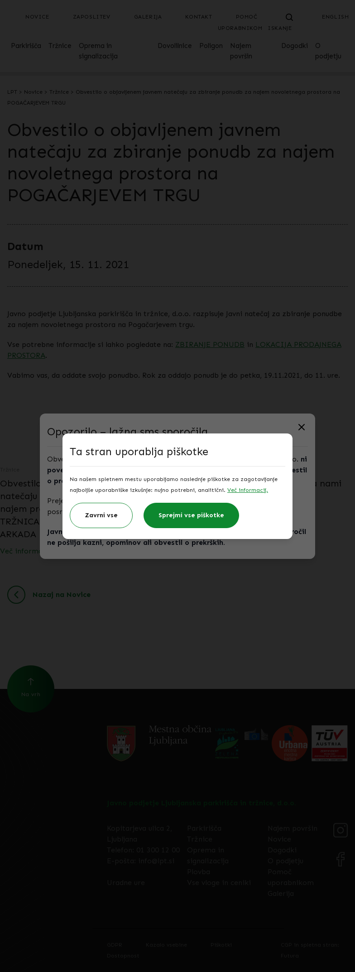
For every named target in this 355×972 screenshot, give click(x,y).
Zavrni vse (101, 515)
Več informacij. (247, 490)
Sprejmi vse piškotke (191, 515)
